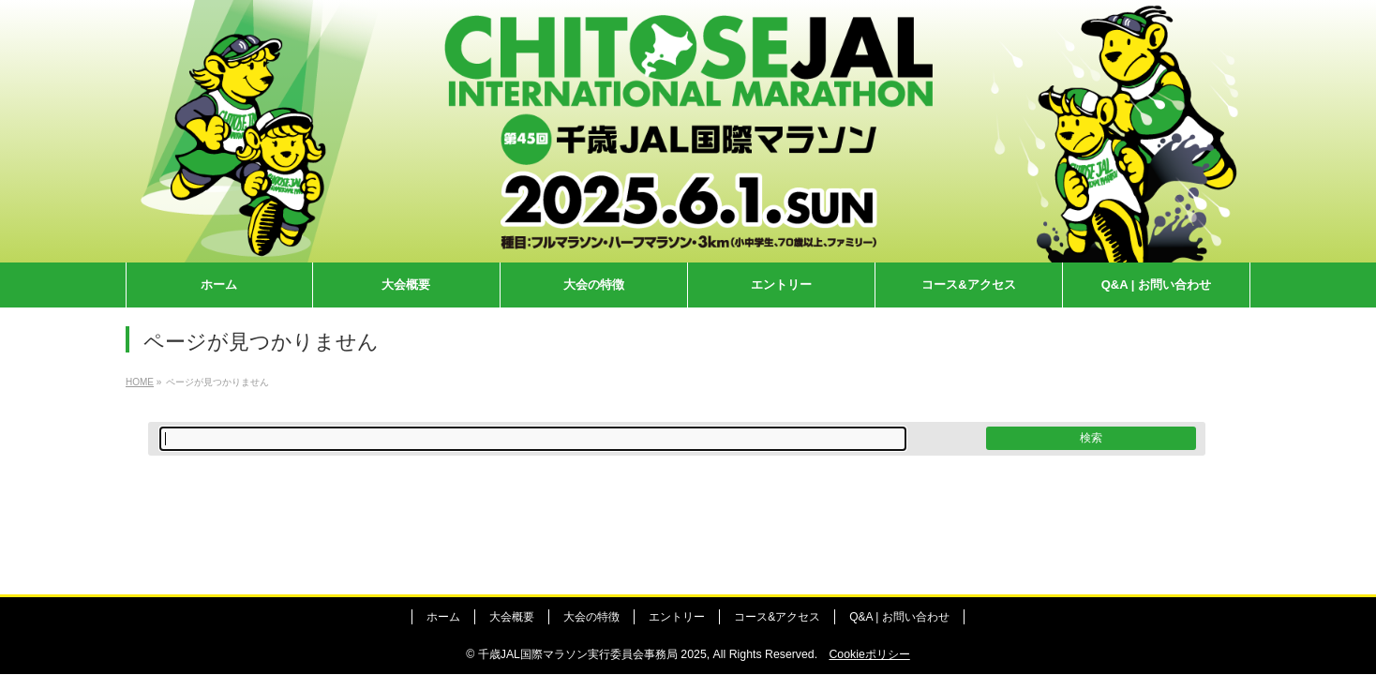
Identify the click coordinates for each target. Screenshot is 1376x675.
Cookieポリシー (869, 654)
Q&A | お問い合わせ (899, 616)
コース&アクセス (777, 616)
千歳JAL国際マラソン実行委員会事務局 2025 (592, 654)
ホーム (443, 616)
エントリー (677, 616)
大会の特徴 (591, 616)
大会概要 (511, 616)
